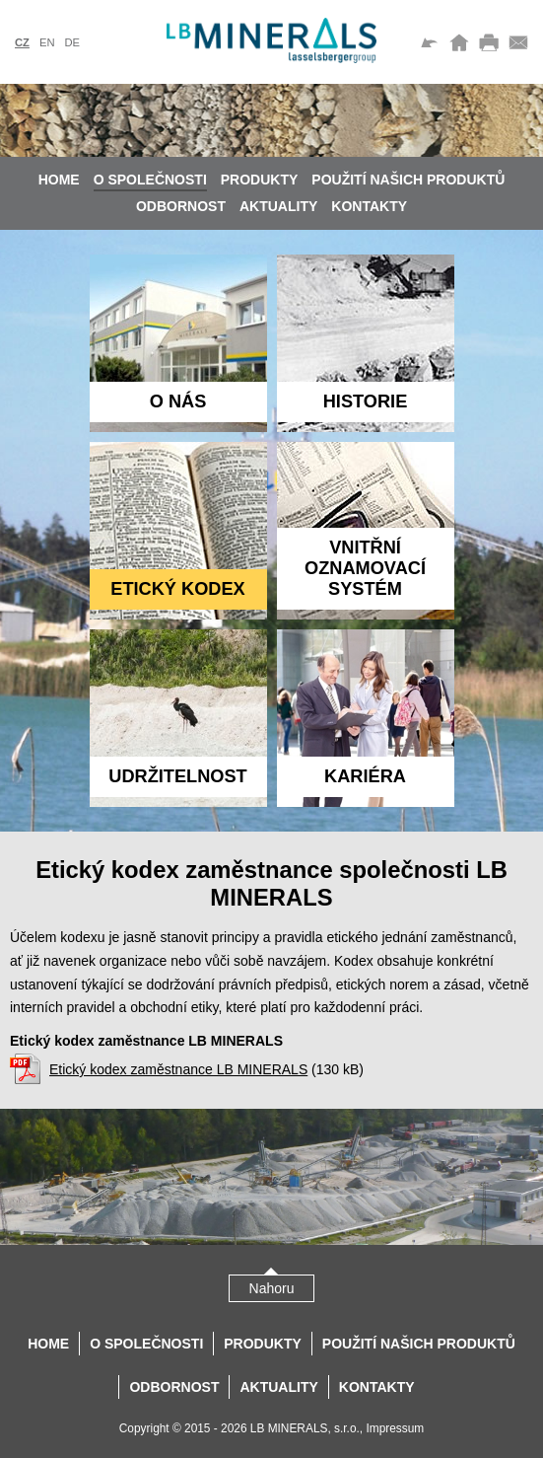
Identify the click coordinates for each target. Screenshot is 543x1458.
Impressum (395, 1428)
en (47, 42)
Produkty (260, 179)
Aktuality (278, 206)
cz (22, 42)
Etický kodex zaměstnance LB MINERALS (178, 1069)
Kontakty (369, 206)
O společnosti (150, 179)
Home (59, 179)
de (72, 42)
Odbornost (181, 206)
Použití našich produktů (408, 179)
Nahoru (272, 1288)
